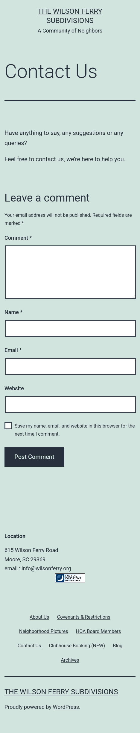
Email (13, 350)
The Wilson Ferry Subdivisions (61, 692)
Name (13, 312)
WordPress (66, 707)
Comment (18, 238)
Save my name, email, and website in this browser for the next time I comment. (75, 430)
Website (14, 388)
